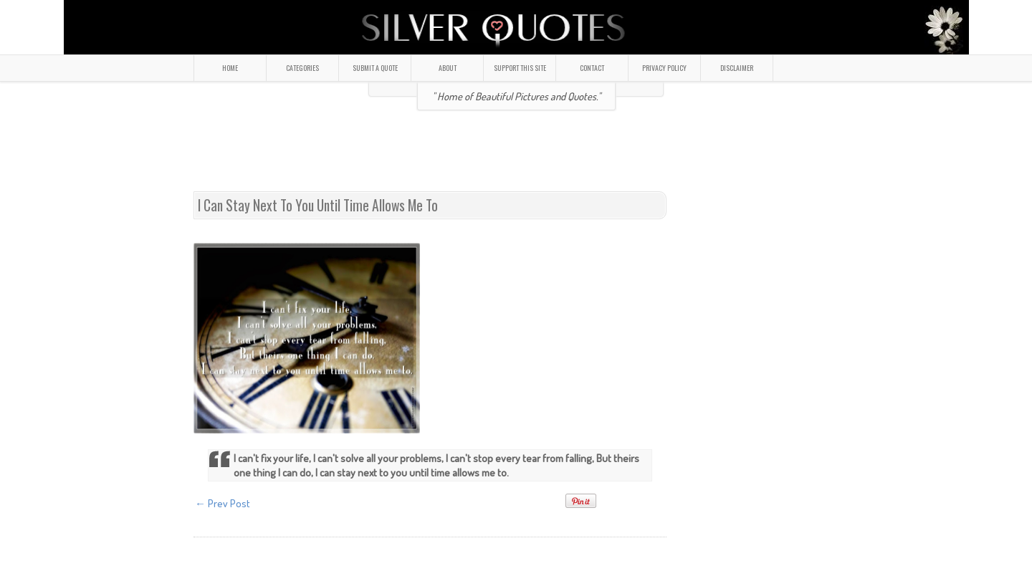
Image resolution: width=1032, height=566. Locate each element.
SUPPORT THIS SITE (520, 67)
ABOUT (448, 67)
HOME (230, 67)
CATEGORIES (302, 67)
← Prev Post (222, 503)
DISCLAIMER (736, 67)
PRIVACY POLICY (664, 67)
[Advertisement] (516, 157)
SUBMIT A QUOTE (375, 67)
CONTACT (592, 67)
